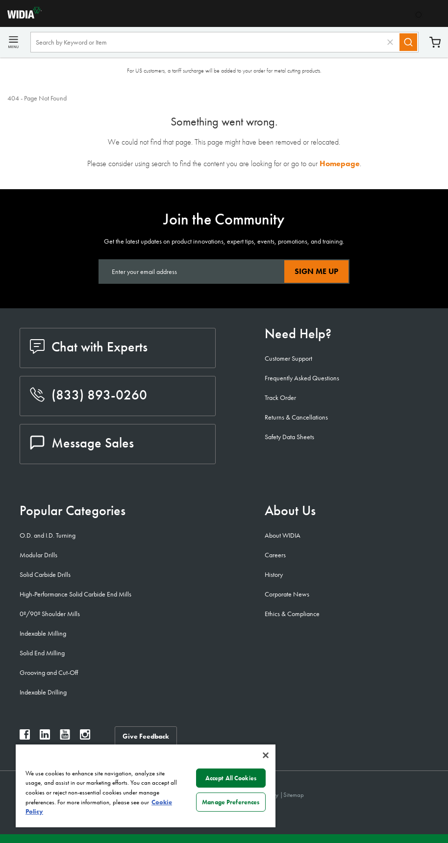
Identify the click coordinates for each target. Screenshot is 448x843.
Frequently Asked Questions (302, 377)
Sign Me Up (316, 271)
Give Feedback (146, 736)
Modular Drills (38, 554)
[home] (21, 16)
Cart (435, 42)
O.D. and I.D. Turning (47, 535)
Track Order (280, 397)
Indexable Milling (43, 633)
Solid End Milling (42, 652)
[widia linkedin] (45, 737)
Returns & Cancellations (296, 417)
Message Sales (82, 442)
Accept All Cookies (230, 778)
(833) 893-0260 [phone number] (88, 394)
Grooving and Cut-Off (49, 672)
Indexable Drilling (43, 692)
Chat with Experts (89, 346)
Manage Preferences (230, 802)
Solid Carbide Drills (45, 574)
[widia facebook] (25, 737)
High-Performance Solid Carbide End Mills (75, 594)
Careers (275, 554)
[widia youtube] (65, 737)
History (274, 574)
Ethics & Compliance (292, 613)
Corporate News (287, 594)
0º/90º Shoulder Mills (50, 613)
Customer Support (288, 358)
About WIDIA (282, 535)
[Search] (408, 42)
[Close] (266, 755)
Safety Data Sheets (289, 436)
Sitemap (293, 795)
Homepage (340, 163)
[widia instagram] (85, 737)
